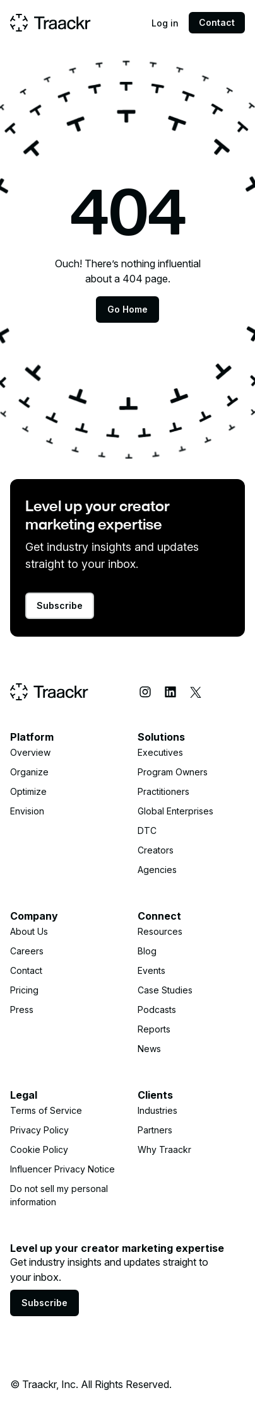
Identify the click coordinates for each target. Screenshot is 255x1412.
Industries (157, 1110)
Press (21, 1009)
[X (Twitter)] (195, 692)
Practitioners (163, 791)
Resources (160, 931)
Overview (30, 752)
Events (151, 970)
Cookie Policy (39, 1149)
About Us (29, 931)
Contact (217, 22)
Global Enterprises (175, 811)
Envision (27, 811)
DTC (147, 830)
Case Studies (165, 990)
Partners (155, 1130)
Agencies (157, 869)
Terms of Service (46, 1110)
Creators (156, 850)
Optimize (28, 791)
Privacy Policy (39, 1130)
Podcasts (157, 1009)
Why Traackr (164, 1149)
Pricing (24, 990)
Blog (147, 951)
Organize (29, 772)
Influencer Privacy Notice (62, 1169)
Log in (165, 23)
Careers (27, 951)
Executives (160, 752)
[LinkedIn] (170, 692)
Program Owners (173, 772)
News (149, 1048)
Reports (154, 1029)
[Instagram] (145, 692)
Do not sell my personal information (59, 1195)
